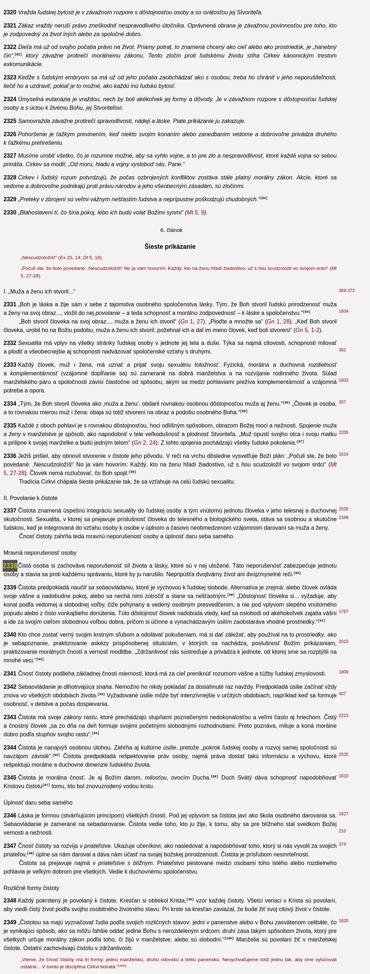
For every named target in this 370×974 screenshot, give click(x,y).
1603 (344, 380)
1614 (344, 454)
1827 (344, 813)
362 (342, 349)
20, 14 (70, 257)
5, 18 (91, 257)
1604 (344, 311)
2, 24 (145, 443)
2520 (344, 508)
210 (342, 831)
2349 (344, 517)
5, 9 (195, 212)
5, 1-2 (308, 330)
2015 (344, 641)
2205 (344, 432)
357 (342, 402)
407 (342, 693)
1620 (344, 920)
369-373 (347, 290)
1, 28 (278, 321)
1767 (344, 611)
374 (342, 844)
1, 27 (191, 321)
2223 (344, 715)
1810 (344, 775)
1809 (344, 671)
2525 (344, 754)
